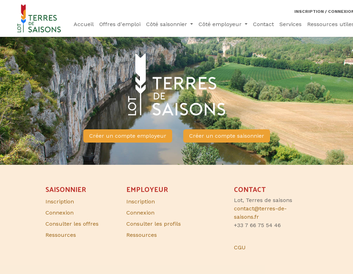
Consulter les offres (72, 223)
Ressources (141, 235)
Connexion (140, 212)
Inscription (140, 201)
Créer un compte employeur (127, 135)
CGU (240, 247)
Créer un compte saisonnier (226, 135)
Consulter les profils (153, 223)
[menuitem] (83, 24)
